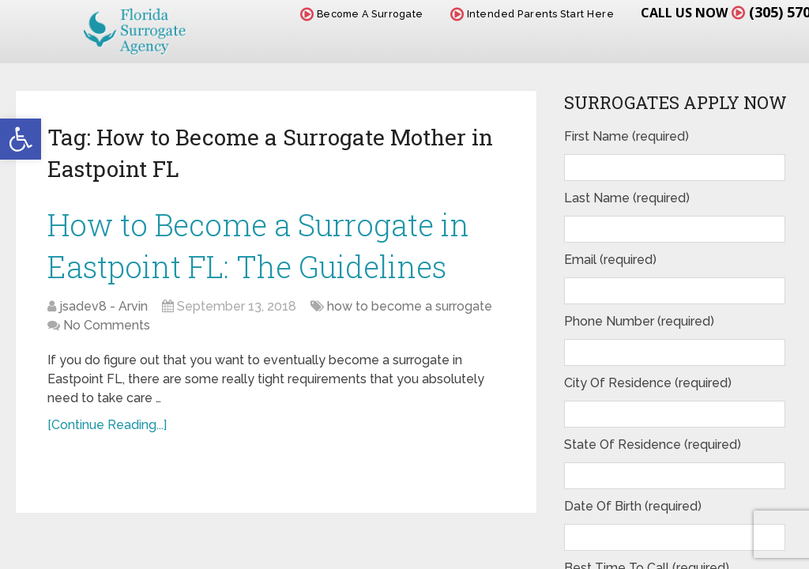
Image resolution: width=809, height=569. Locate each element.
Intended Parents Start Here (532, 14)
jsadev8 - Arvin (103, 306)
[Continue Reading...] (107, 424)
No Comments (106, 325)
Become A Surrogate (361, 14)
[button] (20, 139)
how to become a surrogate (409, 306)
